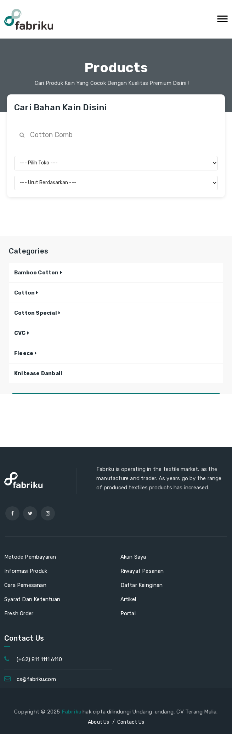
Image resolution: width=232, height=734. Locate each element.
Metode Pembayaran (30, 557)
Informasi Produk (25, 571)
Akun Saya (133, 557)
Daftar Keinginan (141, 585)
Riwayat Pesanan (142, 571)
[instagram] (48, 513)
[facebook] (12, 513)
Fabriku (72, 712)
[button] (38, 272)
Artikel (128, 599)
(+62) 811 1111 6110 (39, 659)
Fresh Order (18, 613)
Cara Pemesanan (25, 585)
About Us (98, 722)
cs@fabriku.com (36, 679)
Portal (128, 613)
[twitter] (30, 513)
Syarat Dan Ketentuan (32, 599)
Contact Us (130, 722)
